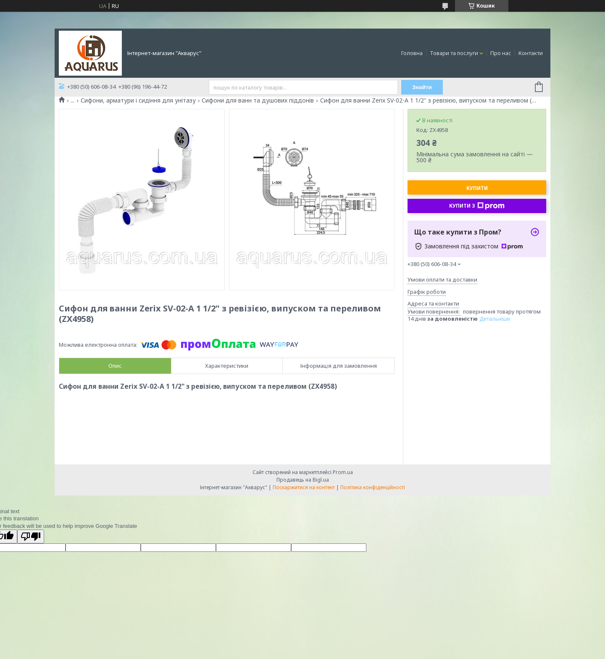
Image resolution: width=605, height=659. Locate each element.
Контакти (530, 53)
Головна (412, 53)
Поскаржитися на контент (304, 487)
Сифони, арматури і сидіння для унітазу (138, 100)
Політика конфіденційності (372, 487)
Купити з (477, 206)
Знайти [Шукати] (422, 87)
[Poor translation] (30, 536)
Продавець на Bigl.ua (302, 479)
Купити (477, 188)
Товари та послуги (454, 53)
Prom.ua (343, 472)
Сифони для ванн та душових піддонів (258, 100)
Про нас (500, 53)
